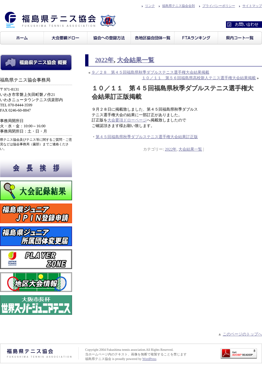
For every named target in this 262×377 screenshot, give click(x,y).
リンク (150, 6)
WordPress (149, 359)
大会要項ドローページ (127, 120)
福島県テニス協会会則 (178, 6)
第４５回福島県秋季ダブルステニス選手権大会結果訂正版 (147, 137)
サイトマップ (252, 6)
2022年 (104, 60)
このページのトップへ (242, 334)
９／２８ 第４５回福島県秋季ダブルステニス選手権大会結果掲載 (150, 72)
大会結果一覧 (135, 60)
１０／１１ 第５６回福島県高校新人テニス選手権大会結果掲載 (199, 78)
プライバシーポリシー (218, 6)
